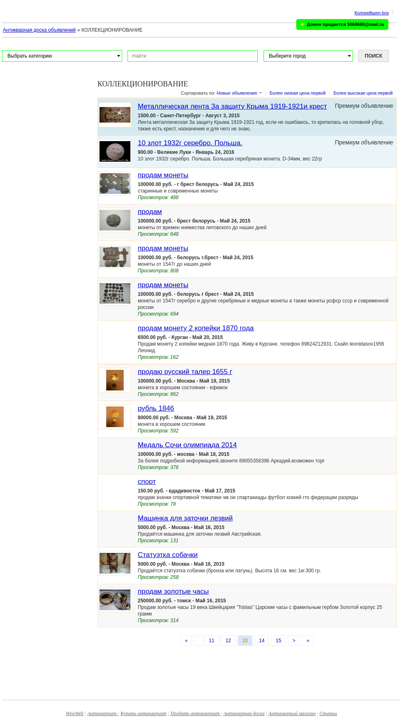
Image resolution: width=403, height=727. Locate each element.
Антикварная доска (243, 713)
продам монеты (163, 175)
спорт (147, 481)
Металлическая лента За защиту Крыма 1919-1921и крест (232, 106)
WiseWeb (74, 713)
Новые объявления (237, 93)
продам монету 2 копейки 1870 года (196, 328)
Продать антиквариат (195, 713)
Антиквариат (102, 713)
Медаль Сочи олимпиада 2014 (187, 445)
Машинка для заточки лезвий (185, 518)
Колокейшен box (371, 12)
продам (150, 212)
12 (228, 640)
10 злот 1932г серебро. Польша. (190, 143)
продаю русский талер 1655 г (185, 372)
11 (211, 640)
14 (261, 640)
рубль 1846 (156, 408)
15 (278, 640)
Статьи (328, 713)
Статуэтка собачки (168, 555)
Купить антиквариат (143, 713)
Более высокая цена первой (363, 93)
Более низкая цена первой (298, 93)
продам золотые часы (173, 591)
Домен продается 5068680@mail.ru (345, 24)
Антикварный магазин (292, 713)
